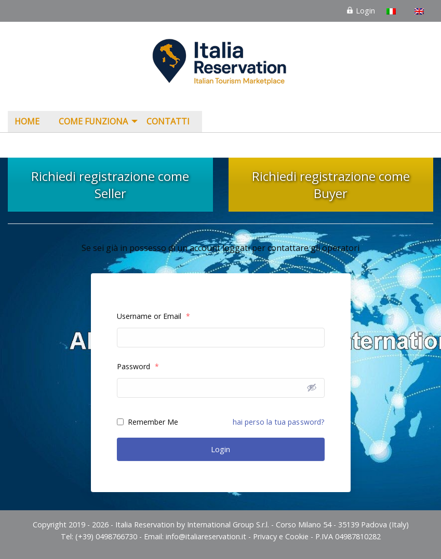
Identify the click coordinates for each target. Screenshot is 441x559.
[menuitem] (30, 122)
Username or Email (153, 316)
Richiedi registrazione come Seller (110, 184)
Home (27, 121)
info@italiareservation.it (206, 536)
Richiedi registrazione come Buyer (331, 184)
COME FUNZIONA (93, 121)
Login (360, 11)
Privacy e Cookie (281, 536)
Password (138, 366)
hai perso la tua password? (279, 422)
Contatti (168, 121)
